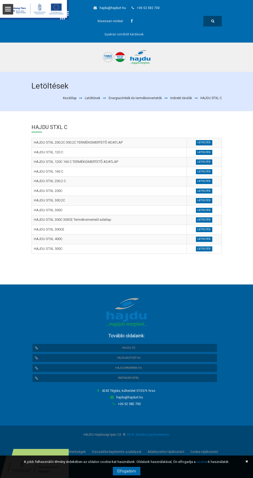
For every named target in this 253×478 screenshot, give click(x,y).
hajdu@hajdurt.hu (113, 8)
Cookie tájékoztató (204, 452)
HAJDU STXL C (211, 98)
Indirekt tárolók (181, 98)
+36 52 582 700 (148, 8)
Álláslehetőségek (73, 452)
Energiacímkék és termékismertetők (135, 98)
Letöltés (204, 142)
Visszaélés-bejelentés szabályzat (116, 452)
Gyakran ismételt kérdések (124, 34)
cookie (201, 462)
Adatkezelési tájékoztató (166, 452)
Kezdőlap (69, 98)
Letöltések (92, 98)
